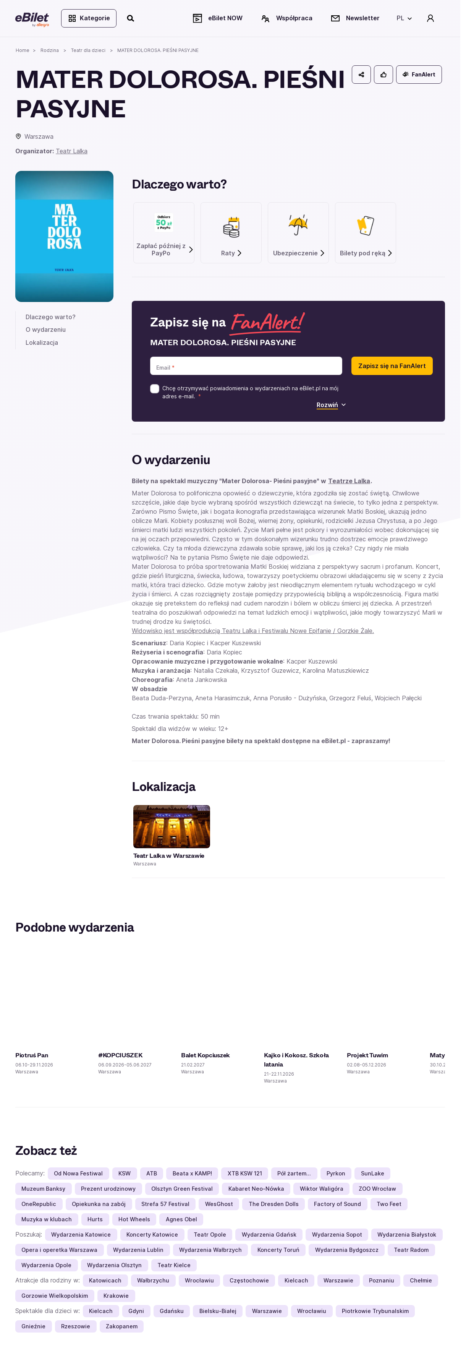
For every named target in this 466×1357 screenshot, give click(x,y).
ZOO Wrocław (377, 1188)
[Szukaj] (131, 18)
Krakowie (116, 1295)
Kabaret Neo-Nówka (256, 1188)
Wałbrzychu (153, 1280)
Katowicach (105, 1280)
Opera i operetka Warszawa (59, 1250)
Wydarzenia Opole (46, 1265)
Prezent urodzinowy (108, 1188)
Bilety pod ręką (366, 253)
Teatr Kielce (174, 1265)
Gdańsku (172, 1311)
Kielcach (296, 1280)
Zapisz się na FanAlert (392, 366)
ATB (151, 1173)
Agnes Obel (181, 1219)
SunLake (372, 1173)
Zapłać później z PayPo (165, 249)
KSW (124, 1173)
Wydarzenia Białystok (406, 1234)
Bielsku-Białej (217, 1311)
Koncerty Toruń (278, 1250)
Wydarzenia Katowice (81, 1234)
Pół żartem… (294, 1173)
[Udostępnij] (361, 74)
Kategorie (89, 18)
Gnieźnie (33, 1326)
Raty (232, 253)
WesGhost (219, 1204)
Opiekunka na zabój (99, 1204)
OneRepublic (38, 1204)
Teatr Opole (210, 1234)
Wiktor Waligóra (321, 1188)
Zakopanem (122, 1326)
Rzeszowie (75, 1326)
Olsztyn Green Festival (182, 1188)
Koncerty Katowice (152, 1234)
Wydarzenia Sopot (337, 1234)
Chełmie (421, 1280)
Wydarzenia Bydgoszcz (347, 1250)
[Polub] (383, 74)
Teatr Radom (411, 1250)
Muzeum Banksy (43, 1188)
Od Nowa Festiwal (78, 1173)
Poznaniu (381, 1280)
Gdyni (136, 1311)
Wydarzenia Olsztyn (114, 1265)
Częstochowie (249, 1280)
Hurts (95, 1219)
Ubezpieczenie (299, 253)
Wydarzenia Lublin (138, 1250)
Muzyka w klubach (46, 1219)
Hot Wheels (134, 1219)
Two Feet (389, 1204)
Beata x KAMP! (192, 1173)
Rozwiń (331, 405)
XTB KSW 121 (245, 1173)
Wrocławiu (199, 1280)
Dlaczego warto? (51, 317)
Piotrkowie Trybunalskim (375, 1311)
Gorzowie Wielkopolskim (54, 1295)
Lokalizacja (42, 342)
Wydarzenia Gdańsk (269, 1234)
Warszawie (338, 1280)
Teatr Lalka (71, 151)
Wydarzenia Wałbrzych (210, 1250)
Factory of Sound (337, 1204)
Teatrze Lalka (349, 481)
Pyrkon (336, 1173)
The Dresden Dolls (274, 1204)
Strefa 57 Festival (165, 1204)
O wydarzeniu (46, 329)
